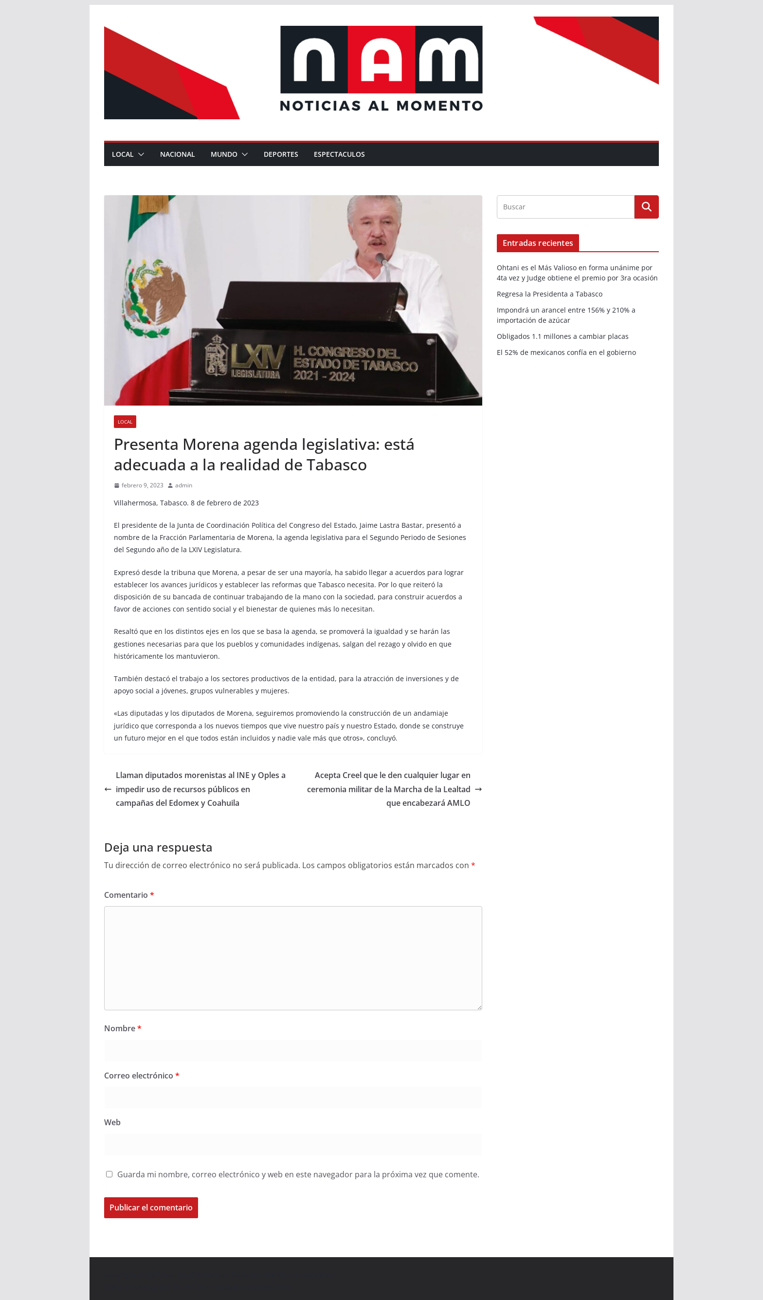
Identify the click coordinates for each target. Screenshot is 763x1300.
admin (183, 485)
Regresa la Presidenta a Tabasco (549, 293)
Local (123, 154)
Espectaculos (339, 154)
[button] (139, 154)
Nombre (123, 1028)
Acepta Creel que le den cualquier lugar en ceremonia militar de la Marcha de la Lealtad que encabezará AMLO (394, 789)
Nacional (177, 154)
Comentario (129, 895)
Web (112, 1122)
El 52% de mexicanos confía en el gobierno (566, 352)
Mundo (224, 154)
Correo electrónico (142, 1075)
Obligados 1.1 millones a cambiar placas (563, 336)
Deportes (281, 154)
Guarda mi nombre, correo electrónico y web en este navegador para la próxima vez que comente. (298, 1174)
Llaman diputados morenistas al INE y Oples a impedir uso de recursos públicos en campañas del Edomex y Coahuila (195, 789)
